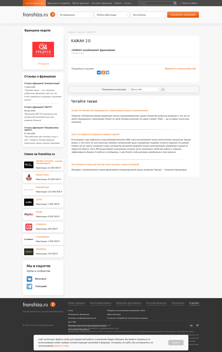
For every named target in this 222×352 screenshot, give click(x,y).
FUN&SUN (41, 224)
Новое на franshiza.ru (39, 154)
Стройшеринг (43, 236)
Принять (176, 342)
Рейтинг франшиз (80, 3)
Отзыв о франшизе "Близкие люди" (42, 83)
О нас (70, 310)
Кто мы (127, 3)
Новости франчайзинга (100, 302)
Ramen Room (42, 174)
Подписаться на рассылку (130, 89)
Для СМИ (72, 322)
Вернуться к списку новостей (180, 68)
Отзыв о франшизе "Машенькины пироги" (41, 128)
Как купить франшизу (101, 3)
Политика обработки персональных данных (87, 326)
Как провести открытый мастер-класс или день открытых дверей (105, 164)
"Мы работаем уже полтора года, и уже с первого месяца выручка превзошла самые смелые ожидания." (42, 139)
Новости (118, 3)
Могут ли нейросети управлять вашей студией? (96, 134)
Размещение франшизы (78, 314)
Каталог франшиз (34, 3)
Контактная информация (78, 329)
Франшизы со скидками (59, 3)
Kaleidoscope (42, 187)
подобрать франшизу (183, 15)
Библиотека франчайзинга (128, 302)
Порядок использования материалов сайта (126, 310)
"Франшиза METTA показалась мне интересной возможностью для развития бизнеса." (40, 117)
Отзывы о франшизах (40, 76)
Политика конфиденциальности (82, 318)
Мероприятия (178, 302)
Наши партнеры (114, 314)
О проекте (194, 302)
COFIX (39, 199)
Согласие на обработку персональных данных (127, 318)
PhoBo (39, 211)
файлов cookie (61, 346)
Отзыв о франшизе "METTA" (38, 107)
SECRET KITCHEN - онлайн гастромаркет (49, 162)
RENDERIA (41, 249)
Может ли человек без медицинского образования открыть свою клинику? (110, 110)
